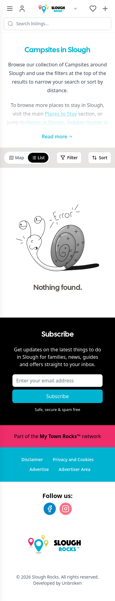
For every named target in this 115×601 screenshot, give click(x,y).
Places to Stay (61, 113)
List (38, 157)
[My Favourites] (93, 8)
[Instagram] (65, 509)
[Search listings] (57, 23)
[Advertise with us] (105, 8)
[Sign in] (22, 8)
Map (16, 157)
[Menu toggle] (10, 8)
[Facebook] (50, 509)
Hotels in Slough (45, 122)
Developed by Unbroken (57, 583)
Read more (57, 136)
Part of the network (57, 436)
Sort (99, 157)
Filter (69, 157)
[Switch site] (75, 8)
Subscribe (57, 396)
